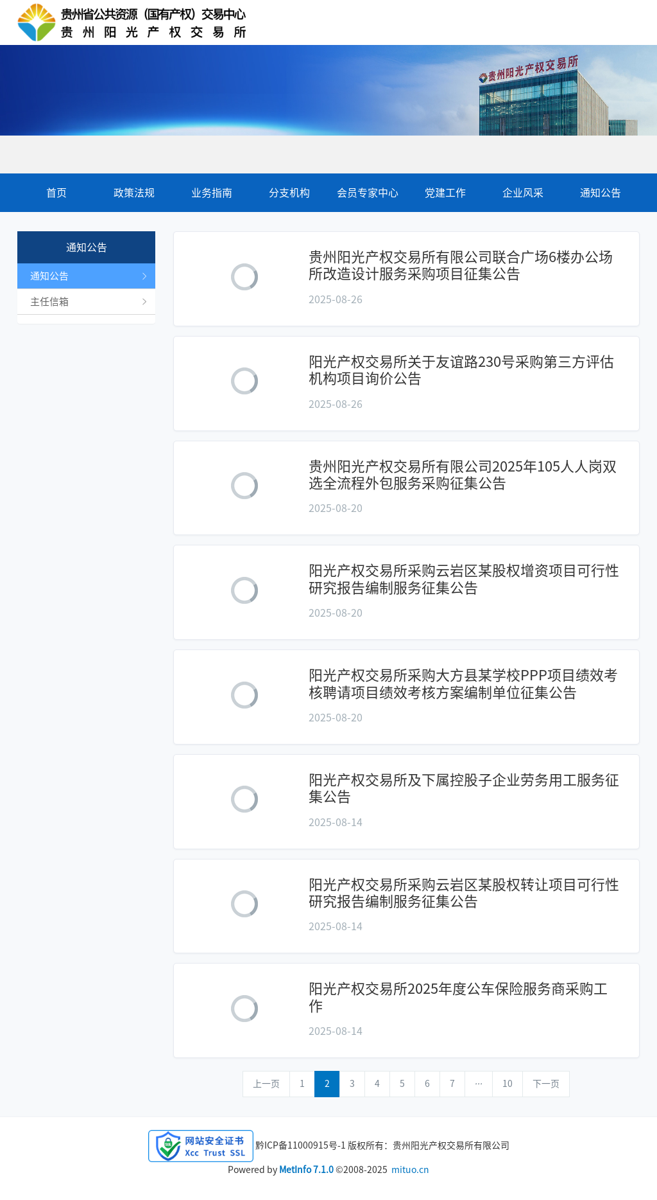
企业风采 (522, 193)
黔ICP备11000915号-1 (300, 1145)
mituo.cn (410, 1169)
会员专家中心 (367, 193)
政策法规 (134, 193)
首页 (56, 193)
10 (507, 1083)
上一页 (266, 1083)
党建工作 (445, 193)
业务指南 (211, 193)
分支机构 (289, 193)
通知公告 (600, 193)
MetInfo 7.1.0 (306, 1169)
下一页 (546, 1083)
